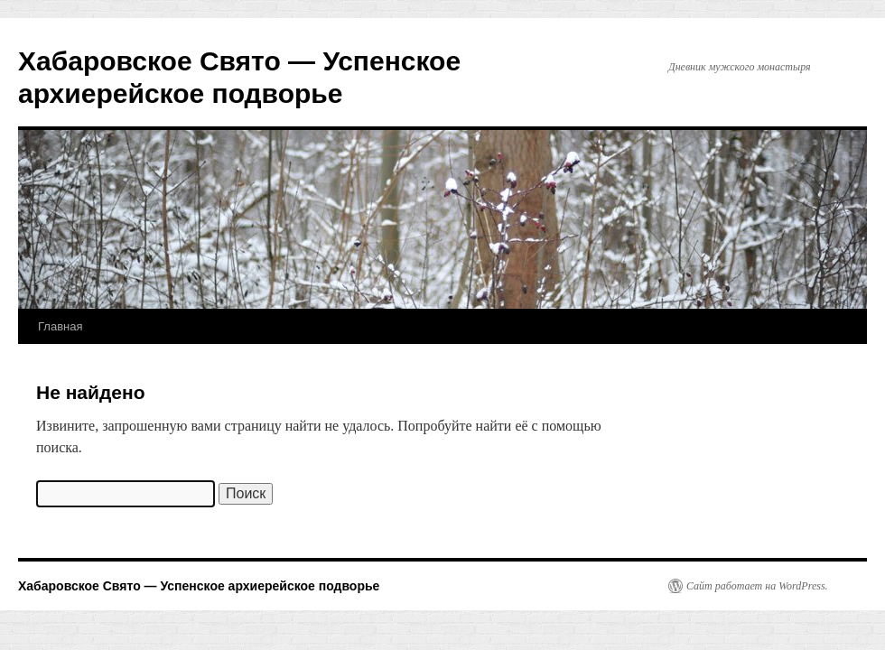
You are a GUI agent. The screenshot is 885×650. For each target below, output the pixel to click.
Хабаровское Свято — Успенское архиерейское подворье (198, 586)
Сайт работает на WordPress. (757, 586)
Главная (60, 326)
